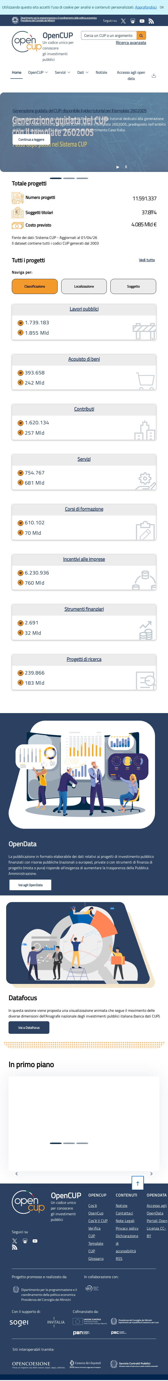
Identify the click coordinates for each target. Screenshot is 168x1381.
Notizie (101, 72)
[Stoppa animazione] (126, 166)
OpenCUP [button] (38, 72)
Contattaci (124, 1213)
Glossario (95, 1258)
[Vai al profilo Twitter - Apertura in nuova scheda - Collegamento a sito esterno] (15, 1240)
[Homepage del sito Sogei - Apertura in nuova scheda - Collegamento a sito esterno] (20, 1321)
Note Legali (125, 1220)
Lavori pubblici (84, 308)
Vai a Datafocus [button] (29, 1027)
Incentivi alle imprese (84, 559)
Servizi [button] (62, 72)
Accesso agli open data (136, 75)
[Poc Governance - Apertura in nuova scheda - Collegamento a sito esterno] (137, 1324)
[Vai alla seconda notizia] (69, 178)
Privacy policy (127, 1228)
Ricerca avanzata (131, 42)
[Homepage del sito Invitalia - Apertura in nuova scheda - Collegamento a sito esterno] (53, 1321)
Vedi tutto (147, 260)
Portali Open (157, 1220)
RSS (119, 1258)
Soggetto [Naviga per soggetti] (133, 286)
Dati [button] (82, 72)
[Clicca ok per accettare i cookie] (161, 7)
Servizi (84, 459)
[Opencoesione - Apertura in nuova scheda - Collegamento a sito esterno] (39, 1364)
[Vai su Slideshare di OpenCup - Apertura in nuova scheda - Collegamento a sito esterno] (133, 20)
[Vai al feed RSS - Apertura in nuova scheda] (151, 20)
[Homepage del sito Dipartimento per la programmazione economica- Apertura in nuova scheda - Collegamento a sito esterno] (59, 20)
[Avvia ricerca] (141, 35)
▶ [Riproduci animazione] (117, 167)
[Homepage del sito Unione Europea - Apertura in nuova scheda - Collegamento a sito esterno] (95, 1324)
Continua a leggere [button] (31, 139)
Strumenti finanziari (84, 609)
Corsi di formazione (84, 509)
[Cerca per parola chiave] (109, 35)
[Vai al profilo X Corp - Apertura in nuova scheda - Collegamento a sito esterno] (124, 20)
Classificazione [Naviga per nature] (34, 286)
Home (16, 72)
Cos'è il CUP (98, 1220)
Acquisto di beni (84, 359)
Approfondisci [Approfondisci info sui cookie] (146, 7)
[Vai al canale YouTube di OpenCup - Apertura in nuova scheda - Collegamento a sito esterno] (142, 20)
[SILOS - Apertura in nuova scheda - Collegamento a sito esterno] (86, 1364)
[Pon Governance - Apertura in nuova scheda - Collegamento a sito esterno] (154, 1324)
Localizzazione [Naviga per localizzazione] (84, 286)
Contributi (84, 408)
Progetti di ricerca (84, 659)
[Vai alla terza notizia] (82, 178)
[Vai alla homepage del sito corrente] (27, 41)
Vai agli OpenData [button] (30, 884)
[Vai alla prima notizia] (56, 178)
